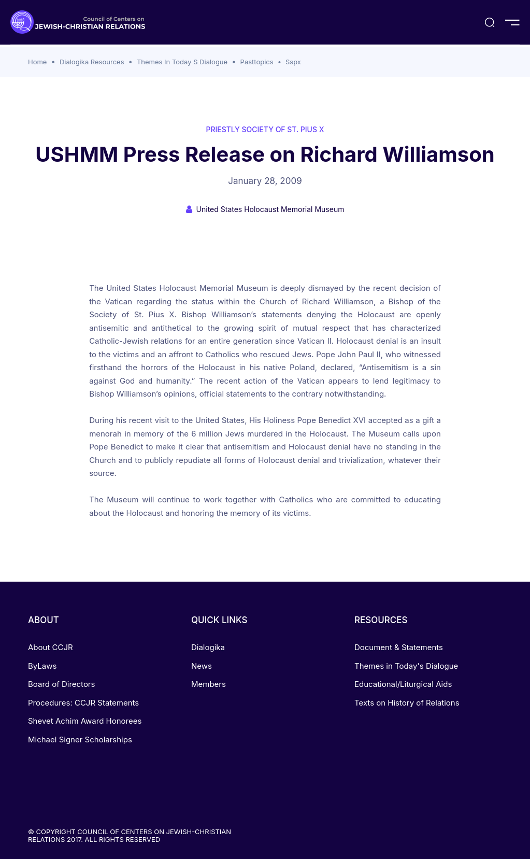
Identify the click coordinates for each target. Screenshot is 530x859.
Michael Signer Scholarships (80, 739)
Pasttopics (257, 62)
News (201, 666)
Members (208, 684)
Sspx (293, 62)
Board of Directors (61, 684)
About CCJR (50, 647)
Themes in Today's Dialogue (406, 666)
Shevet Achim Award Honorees (84, 721)
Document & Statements (398, 647)
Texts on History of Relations (407, 703)
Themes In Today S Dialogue (182, 62)
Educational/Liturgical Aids (403, 684)
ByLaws (42, 666)
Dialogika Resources (92, 62)
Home (37, 62)
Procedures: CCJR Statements (83, 703)
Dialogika (208, 647)
